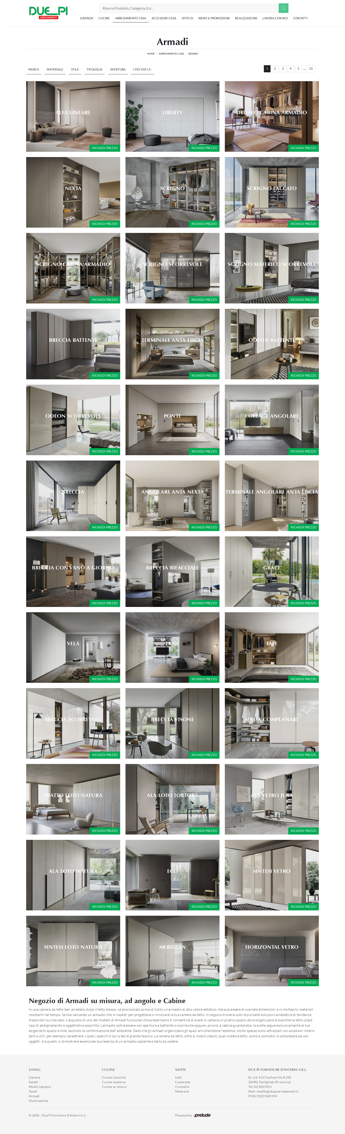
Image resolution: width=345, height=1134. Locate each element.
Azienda (86, 18)
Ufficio (187, 18)
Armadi (193, 53)
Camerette (182, 1082)
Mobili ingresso (40, 1087)
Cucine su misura (114, 1087)
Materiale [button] (55, 69)
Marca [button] (33, 69)
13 (311, 68)
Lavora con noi (275, 18)
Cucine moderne (114, 1082)
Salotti (33, 1082)
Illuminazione (38, 1100)
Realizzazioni (246, 18)
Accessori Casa (164, 18)
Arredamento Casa (130, 18)
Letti (178, 1077)
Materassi (182, 1091)
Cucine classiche (114, 1077)
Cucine (104, 18)
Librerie (34, 1077)
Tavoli (33, 1091)
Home (151, 53)
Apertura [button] (117, 69)
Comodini (182, 1087)
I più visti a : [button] (142, 69)
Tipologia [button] (94, 69)
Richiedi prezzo (105, 148)
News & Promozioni (214, 18)
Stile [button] (75, 69)
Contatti (300, 18)
